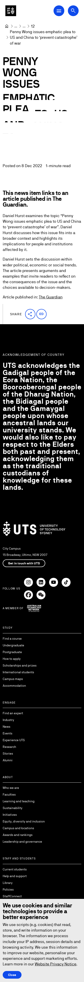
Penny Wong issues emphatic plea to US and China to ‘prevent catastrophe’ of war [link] (44, 37)
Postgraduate (12, 652)
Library (8, 882)
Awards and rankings (17, 834)
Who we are (11, 787)
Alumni (8, 760)
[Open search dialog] (73, 10)
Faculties (9, 794)
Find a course (12, 638)
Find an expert (13, 713)
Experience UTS (14, 740)
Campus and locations (18, 828)
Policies (8, 889)
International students (18, 672)
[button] (30, 314)
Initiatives (10, 814)
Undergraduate (13, 645)
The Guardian (50, 297)
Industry (8, 719)
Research (9, 746)
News (6, 726)
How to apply (12, 658)
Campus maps (13, 678)
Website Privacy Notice (55, 964)
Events (7, 733)
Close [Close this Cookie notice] (12, 974)
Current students (15, 869)
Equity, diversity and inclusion (24, 821)
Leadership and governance (22, 841)
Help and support (15, 876)
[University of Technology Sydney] (6, 26)
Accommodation (14, 685)
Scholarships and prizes (20, 665)
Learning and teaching (18, 801)
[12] (33, 26)
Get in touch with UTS (24, 563)
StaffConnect (12, 896)
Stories (8, 753)
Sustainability (12, 807)
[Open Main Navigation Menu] (59, 10)
